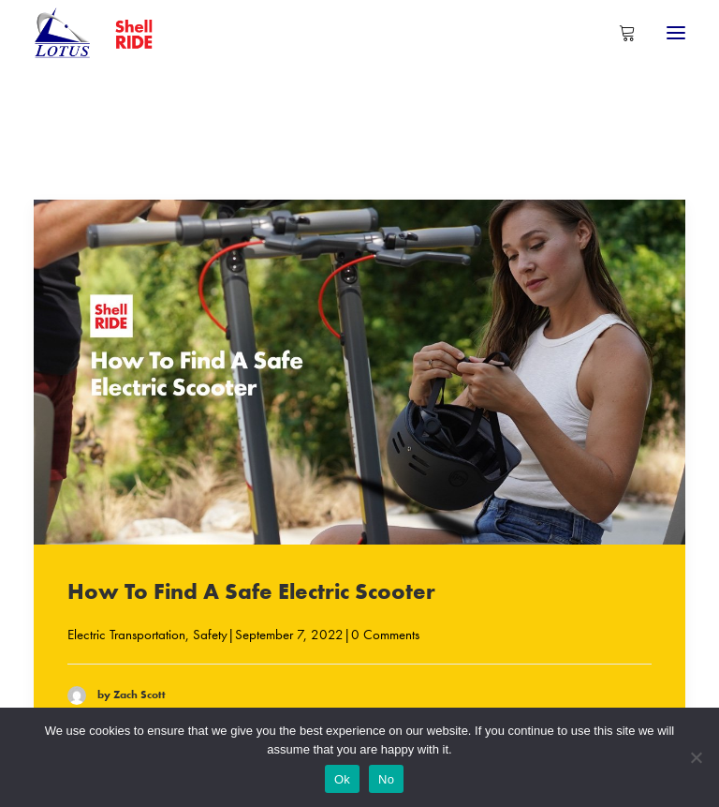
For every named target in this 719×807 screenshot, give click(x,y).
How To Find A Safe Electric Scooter (251, 590)
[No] (695, 757)
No (386, 779)
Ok (342, 779)
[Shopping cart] (619, 32)
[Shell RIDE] (103, 33)
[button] (676, 33)
